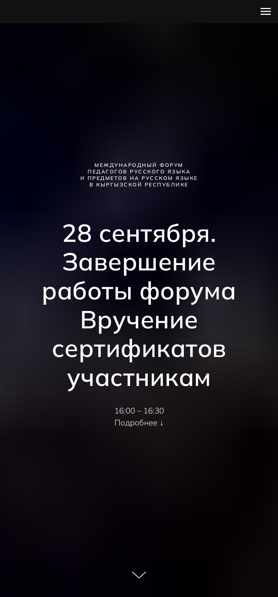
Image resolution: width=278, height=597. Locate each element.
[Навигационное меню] (266, 11)
